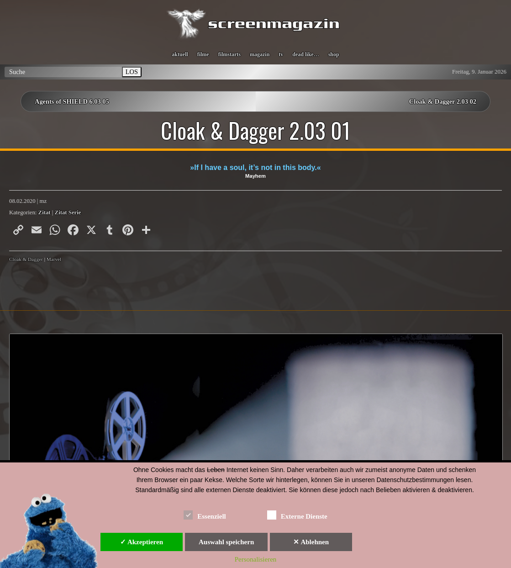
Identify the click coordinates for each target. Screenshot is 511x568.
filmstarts (229, 54)
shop (333, 54)
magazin (259, 54)
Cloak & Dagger (26, 259)
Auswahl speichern (226, 542)
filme (203, 54)
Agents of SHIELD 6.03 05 (72, 101)
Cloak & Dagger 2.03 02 (442, 101)
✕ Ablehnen (311, 542)
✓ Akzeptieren (141, 542)
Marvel (54, 259)
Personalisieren (256, 559)
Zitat (44, 212)
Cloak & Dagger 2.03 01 (256, 130)
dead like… (305, 54)
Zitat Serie (68, 212)
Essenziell (205, 515)
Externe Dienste (297, 515)
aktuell (180, 54)
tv (281, 54)
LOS (132, 71)
